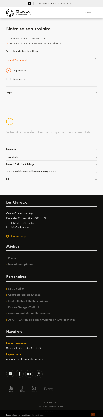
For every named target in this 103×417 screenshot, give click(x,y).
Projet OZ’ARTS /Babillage (20, 164)
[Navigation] (88, 12)
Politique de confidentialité (52, 407)
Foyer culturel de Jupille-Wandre (29, 313)
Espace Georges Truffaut (23, 307)
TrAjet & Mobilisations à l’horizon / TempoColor (30, 171)
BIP (7, 179)
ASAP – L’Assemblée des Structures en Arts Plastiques (41, 320)
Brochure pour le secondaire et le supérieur (33, 43)
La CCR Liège (16, 289)
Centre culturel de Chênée (24, 295)
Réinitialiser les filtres (22, 51)
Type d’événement (16, 60)
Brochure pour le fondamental (26, 38)
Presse (12, 258)
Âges (9, 92)
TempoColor (12, 156)
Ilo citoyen (11, 149)
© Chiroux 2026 (51, 402)
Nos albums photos (20, 264)
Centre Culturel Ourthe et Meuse (28, 301)
